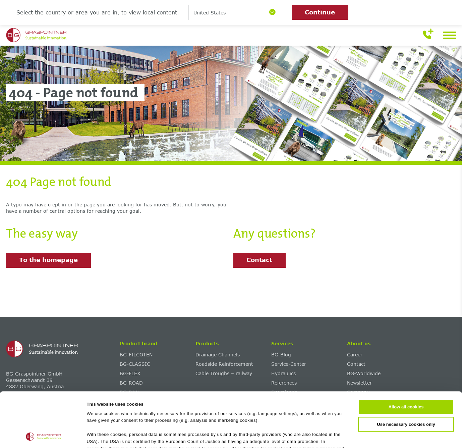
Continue (320, 12)
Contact (259, 259)
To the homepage (48, 259)
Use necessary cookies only (406, 373)
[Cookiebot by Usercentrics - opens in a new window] (43, 435)
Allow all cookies (406, 355)
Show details (325, 435)
